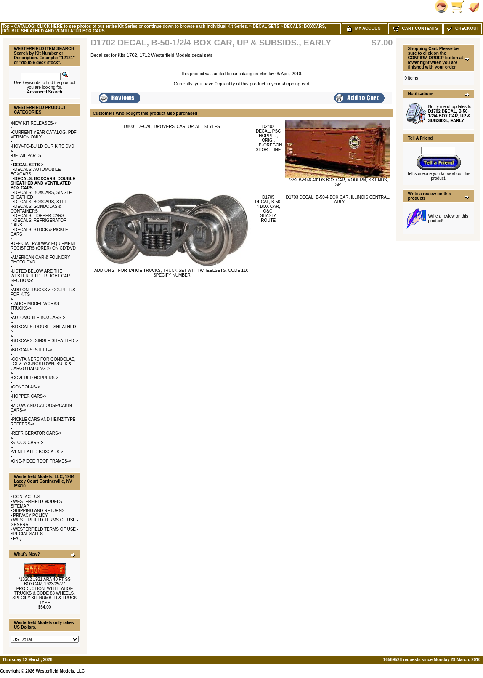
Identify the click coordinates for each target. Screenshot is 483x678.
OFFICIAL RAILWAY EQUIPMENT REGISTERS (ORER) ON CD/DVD (43, 245)
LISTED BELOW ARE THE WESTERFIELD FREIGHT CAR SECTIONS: (40, 276)
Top (6, 26)
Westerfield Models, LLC (60, 671)
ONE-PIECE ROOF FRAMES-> (41, 461)
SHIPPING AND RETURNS (38, 510)
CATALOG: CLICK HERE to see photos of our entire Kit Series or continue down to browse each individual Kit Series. (131, 26)
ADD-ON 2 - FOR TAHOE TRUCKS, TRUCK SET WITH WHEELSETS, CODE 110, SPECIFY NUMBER (171, 272)
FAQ (17, 538)
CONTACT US (26, 497)
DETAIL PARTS (26, 155)
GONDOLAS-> (26, 387)
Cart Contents (415, 28)
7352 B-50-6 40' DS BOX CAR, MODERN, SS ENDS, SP (338, 182)
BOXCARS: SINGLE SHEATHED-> (45, 340)
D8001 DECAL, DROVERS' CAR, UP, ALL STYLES (172, 126)
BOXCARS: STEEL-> (32, 350)
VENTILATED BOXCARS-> (38, 451)
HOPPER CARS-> (29, 396)
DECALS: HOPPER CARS (39, 215)
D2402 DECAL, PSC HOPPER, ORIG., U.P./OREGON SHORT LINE (268, 138)
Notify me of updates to (449, 113)
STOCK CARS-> (27, 442)
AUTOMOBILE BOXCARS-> (38, 317)
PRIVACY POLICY (30, 515)
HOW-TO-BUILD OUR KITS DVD (43, 146)
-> (28, 164)
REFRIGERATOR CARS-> (37, 433)
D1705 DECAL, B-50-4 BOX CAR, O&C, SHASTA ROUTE (268, 209)
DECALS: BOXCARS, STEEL (42, 201)
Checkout (462, 28)
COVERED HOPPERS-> (35, 377)
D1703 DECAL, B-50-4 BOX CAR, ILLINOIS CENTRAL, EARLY (338, 199)
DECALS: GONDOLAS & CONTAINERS (36, 208)
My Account (364, 28)
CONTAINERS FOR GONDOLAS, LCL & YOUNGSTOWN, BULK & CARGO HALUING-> (43, 364)
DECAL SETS (266, 26)
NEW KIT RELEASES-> (34, 123)
